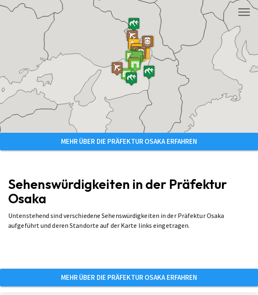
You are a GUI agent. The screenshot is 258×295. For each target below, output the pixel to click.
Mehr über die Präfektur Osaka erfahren (129, 141)
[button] (111, 96)
